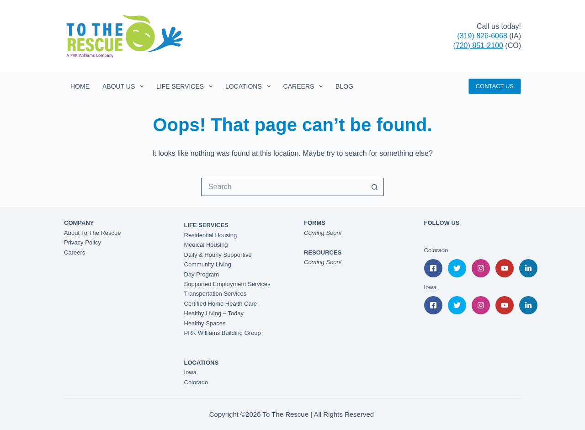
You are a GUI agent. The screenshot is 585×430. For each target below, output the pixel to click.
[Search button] (375, 187)
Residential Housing (210, 235)
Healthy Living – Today (214, 313)
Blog (344, 86)
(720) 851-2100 (478, 45)
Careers (304, 86)
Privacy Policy (82, 242)
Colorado (196, 382)
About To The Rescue (92, 232)
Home (80, 86)
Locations (249, 86)
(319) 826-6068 (482, 36)
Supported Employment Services (227, 284)
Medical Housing (206, 244)
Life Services (186, 86)
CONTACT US (495, 86)
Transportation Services (215, 293)
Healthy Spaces (205, 323)
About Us (124, 86)
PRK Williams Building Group (222, 332)
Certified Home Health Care (220, 303)
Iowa (190, 372)
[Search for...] (283, 187)
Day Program (201, 274)
